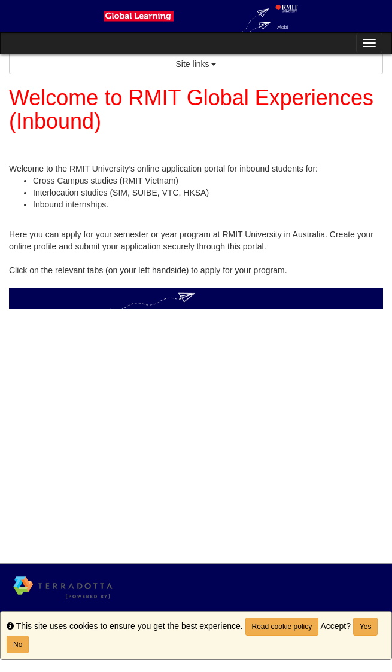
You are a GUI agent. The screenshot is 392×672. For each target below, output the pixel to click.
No (17, 644)
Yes (366, 626)
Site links (196, 64)
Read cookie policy (282, 626)
